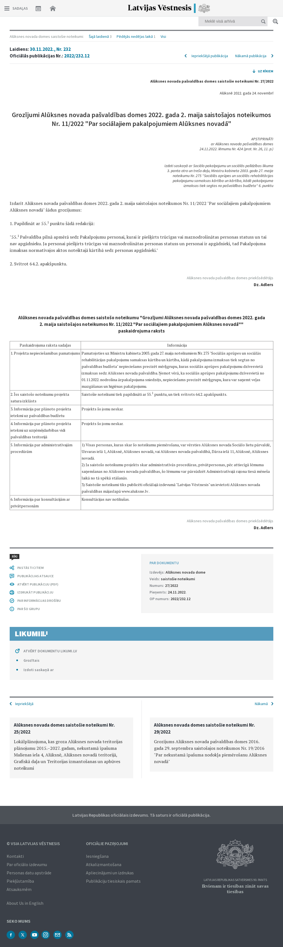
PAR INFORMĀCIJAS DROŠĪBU (39, 600)
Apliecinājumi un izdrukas (110, 872)
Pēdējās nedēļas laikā (135, 36)
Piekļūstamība (20, 881)
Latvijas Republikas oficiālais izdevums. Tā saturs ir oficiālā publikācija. (141, 815)
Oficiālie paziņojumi (107, 843)
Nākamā (261, 703)
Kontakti (15, 856)
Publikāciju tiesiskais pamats (113, 881)
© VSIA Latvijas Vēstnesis (33, 843)
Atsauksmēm (19, 889)
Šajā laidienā (99, 36)
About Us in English (25, 903)
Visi (163, 36)
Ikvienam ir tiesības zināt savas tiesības (235, 888)
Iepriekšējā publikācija (210, 55)
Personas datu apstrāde (29, 872)
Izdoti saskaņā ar (38, 669)
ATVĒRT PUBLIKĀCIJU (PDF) (37, 584)
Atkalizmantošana (103, 864)
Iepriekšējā (24, 703)
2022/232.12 (77, 56)
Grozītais (31, 660)
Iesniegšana (97, 856)
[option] (71, 747)
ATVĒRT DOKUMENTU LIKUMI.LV (50, 650)
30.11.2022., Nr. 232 (50, 49)
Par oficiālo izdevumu (27, 864)
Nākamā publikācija (250, 55)
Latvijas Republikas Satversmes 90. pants (235, 880)
